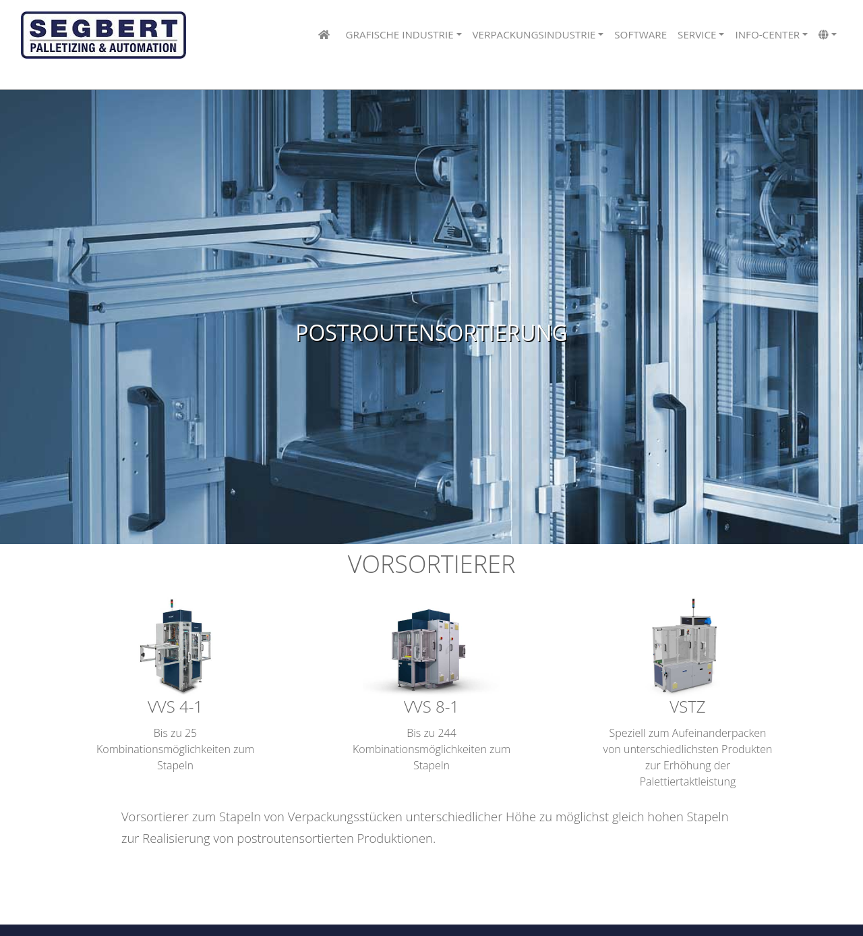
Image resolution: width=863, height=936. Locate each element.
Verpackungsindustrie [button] (534, 34)
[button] (827, 36)
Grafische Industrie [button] (400, 34)
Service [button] (697, 34)
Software (640, 34)
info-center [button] (767, 34)
